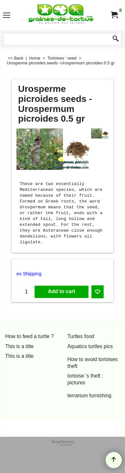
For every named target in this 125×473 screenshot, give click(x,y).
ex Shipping (28, 273)
